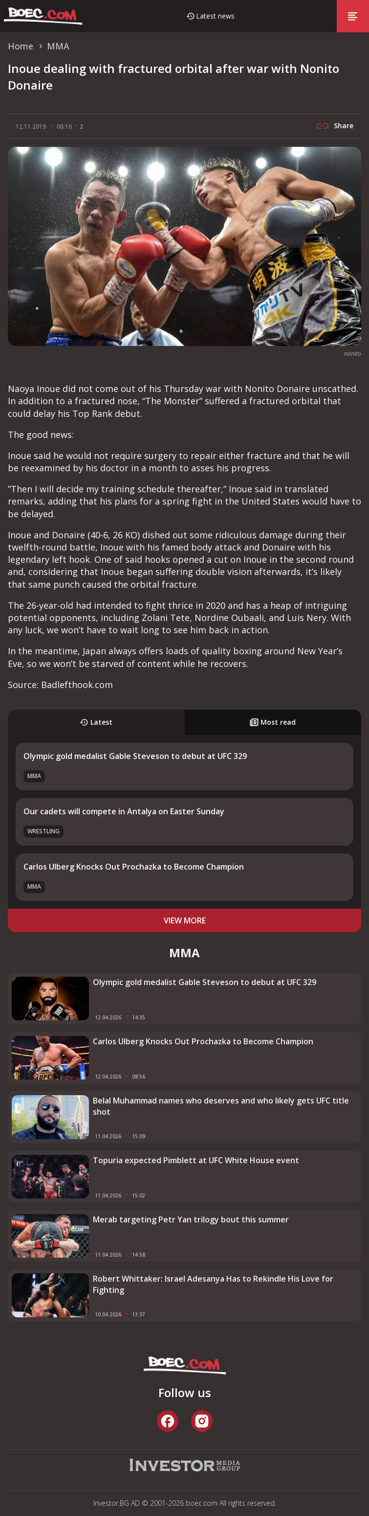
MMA (34, 776)
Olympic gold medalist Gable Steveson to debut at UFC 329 (135, 756)
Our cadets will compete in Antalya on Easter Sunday (123, 811)
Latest (96, 722)
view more (185, 920)
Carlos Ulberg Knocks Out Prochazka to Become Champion (133, 866)
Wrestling (43, 831)
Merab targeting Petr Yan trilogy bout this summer (191, 1219)
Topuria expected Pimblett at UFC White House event (196, 1160)
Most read (273, 722)
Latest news (215, 16)
